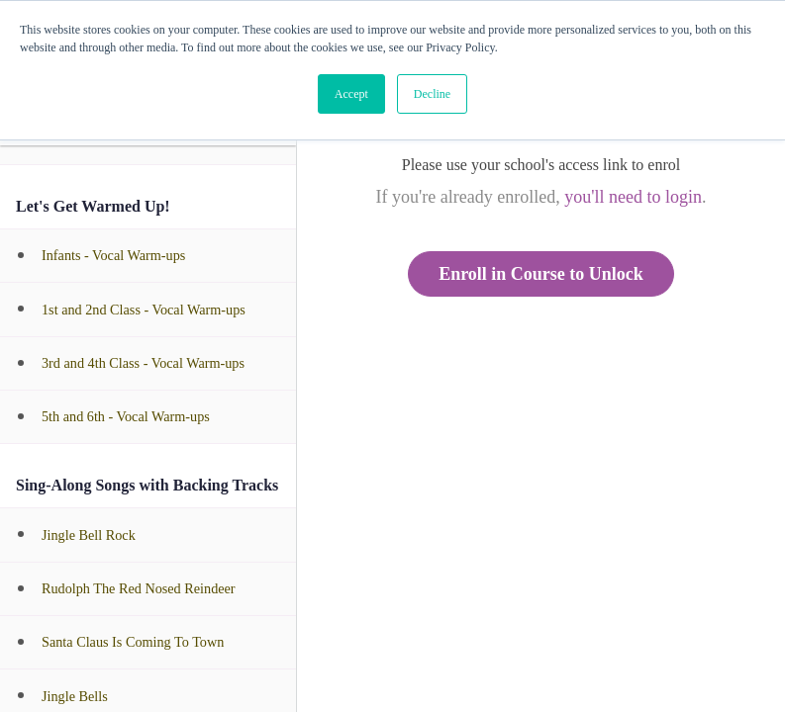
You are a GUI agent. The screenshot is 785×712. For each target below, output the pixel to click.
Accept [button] (351, 94)
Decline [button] (432, 94)
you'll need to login (633, 197)
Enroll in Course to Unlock (541, 274)
